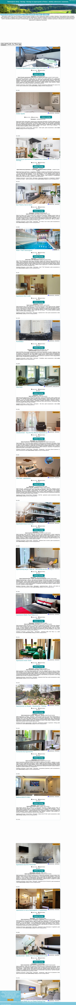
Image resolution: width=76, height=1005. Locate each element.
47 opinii (44, 489)
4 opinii (46, 626)
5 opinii (50, 443)
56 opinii (44, 671)
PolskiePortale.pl (8, 1004)
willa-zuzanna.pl (72, 0)
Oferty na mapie (11, 14)
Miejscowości (18, 14)
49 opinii (50, 921)
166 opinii (42, 398)
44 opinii (42, 352)
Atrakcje (39, 14)
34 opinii (53, 79)
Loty (25, 14)
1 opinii (44, 808)
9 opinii (44, 307)
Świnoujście (56, 47)
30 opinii (50, 966)
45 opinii (45, 762)
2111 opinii (45, 261)
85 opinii (49, 717)
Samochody (32, 14)
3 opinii (45, 216)
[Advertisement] (38, 31)
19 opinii (57, 171)
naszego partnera (48, 87)
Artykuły (46, 14)
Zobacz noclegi (38, 76)
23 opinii (46, 875)
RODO (13, 997)
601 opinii (45, 534)
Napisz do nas (51, 1002)
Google (3, 992)
